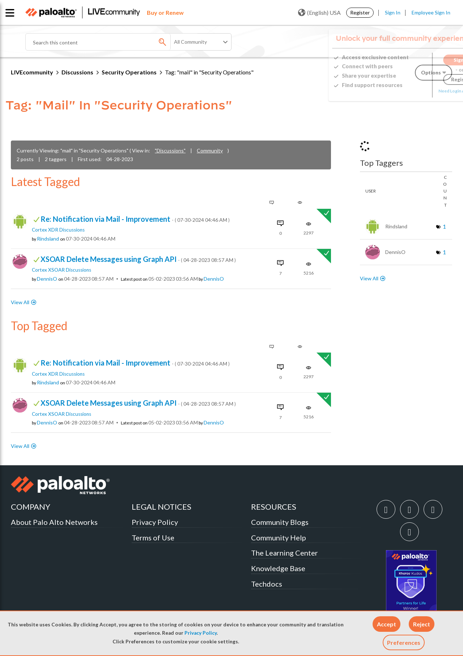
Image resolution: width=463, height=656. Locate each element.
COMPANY (30, 507)
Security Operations (129, 72)
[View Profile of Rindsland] (48, 238)
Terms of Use (153, 537)
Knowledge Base (278, 568)
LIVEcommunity (32, 72)
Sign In (392, 12)
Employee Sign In (431, 12)
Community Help (278, 537)
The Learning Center (284, 552)
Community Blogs (280, 522)
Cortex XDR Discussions (58, 230)
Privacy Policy (200, 633)
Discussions (77, 72)
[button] (386, 624)
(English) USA (319, 12)
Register (360, 12)
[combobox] (112, 42)
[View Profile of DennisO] (47, 279)
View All (20, 302)
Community (210, 150)
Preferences (403, 642)
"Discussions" (170, 150)
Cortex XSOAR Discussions (61, 270)
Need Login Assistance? (419, 91)
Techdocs (266, 583)
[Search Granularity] (201, 42)
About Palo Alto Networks (54, 522)
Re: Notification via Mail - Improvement (135, 219)
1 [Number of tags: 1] (444, 226)
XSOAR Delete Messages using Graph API (138, 259)
